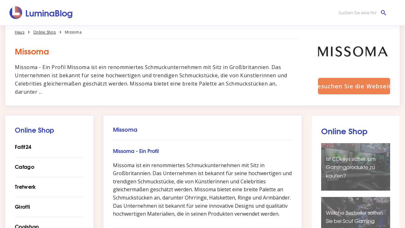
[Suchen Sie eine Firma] (360, 12)
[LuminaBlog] (41, 12)
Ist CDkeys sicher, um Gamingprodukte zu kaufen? (351, 167)
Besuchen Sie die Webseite (354, 86)
